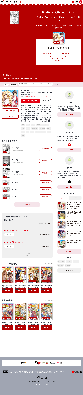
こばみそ (9, 78)
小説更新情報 (7, 300)
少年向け (68, 262)
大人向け (60, 266)
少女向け (67, 266)
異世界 (38, 125)
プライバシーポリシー (42, 381)
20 (10, 246)
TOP (29, 381)
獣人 (23, 128)
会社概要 (34, 381)
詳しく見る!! (69, 115)
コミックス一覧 (10, 111)
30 (10, 234)
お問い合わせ (52, 381)
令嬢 (33, 125)
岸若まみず (18, 78)
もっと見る (27, 253)
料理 (37, 132)
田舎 (23, 135)
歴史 (23, 125)
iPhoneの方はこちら (49, 53)
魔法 (23, 132)
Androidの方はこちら (66, 53)
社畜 (32, 132)
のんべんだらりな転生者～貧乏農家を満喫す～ (73, 243)
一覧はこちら (27, 205)
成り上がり (42, 132)
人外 (28, 132)
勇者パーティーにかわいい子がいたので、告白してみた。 (73, 234)
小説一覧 (10, 116)
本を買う (7, 291)
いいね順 (47, 223)
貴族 (49, 132)
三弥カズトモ (33, 78)
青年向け (76, 262)
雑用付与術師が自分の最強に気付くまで (73, 214)
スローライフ (45, 125)
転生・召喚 (34, 128)
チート (48, 128)
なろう (28, 128)
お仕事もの (42, 128)
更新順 (40, 223)
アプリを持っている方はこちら (58, 60)
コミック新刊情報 (9, 263)
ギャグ (28, 125)
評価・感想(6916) (32, 101)
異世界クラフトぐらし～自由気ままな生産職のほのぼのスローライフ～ (73, 225)
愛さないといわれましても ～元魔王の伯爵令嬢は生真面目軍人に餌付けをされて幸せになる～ (73, 206)
